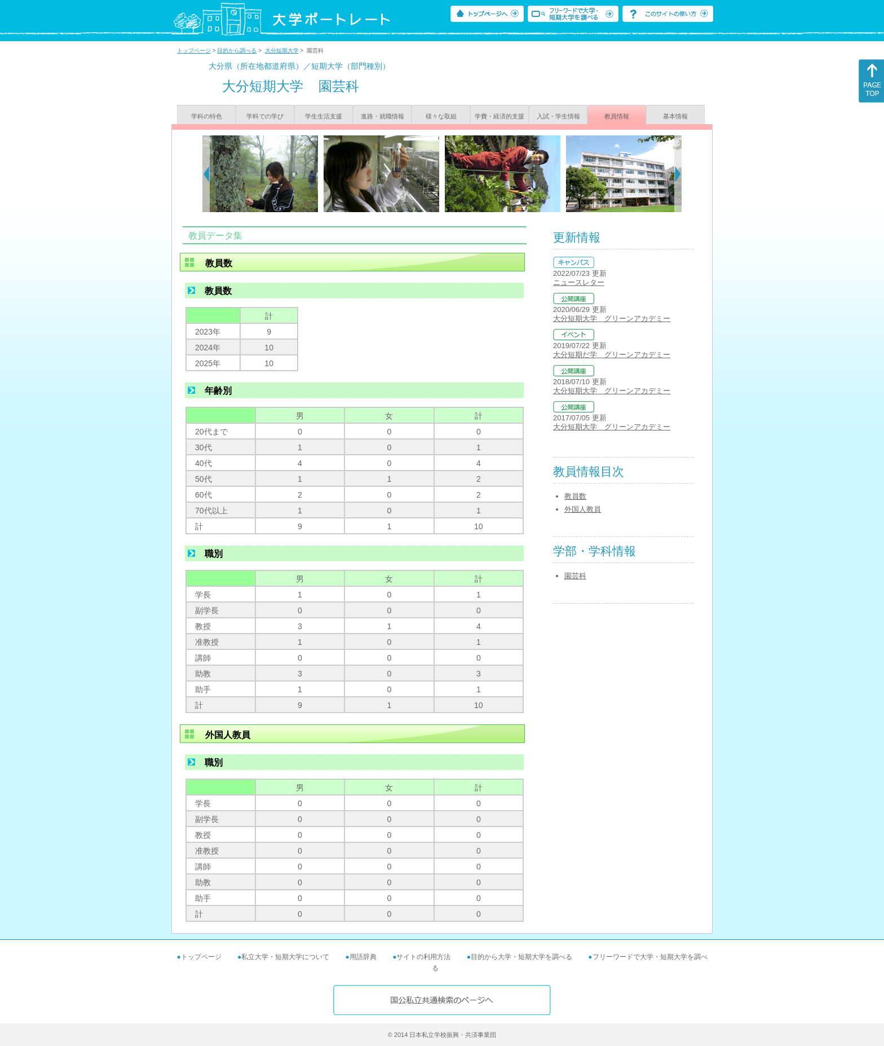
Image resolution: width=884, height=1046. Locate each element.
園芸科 (575, 576)
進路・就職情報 (382, 116)
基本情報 (675, 116)
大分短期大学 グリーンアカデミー (611, 318)
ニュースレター (578, 282)
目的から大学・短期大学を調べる (521, 957)
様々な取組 (441, 116)
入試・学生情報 (558, 116)
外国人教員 (582, 509)
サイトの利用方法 (423, 957)
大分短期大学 (282, 50)
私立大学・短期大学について (285, 957)
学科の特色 (206, 116)
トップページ (194, 50)
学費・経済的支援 (499, 116)
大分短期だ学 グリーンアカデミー (611, 354)
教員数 (575, 496)
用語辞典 (363, 957)
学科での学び (265, 116)
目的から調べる (237, 50)
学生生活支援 (323, 116)
